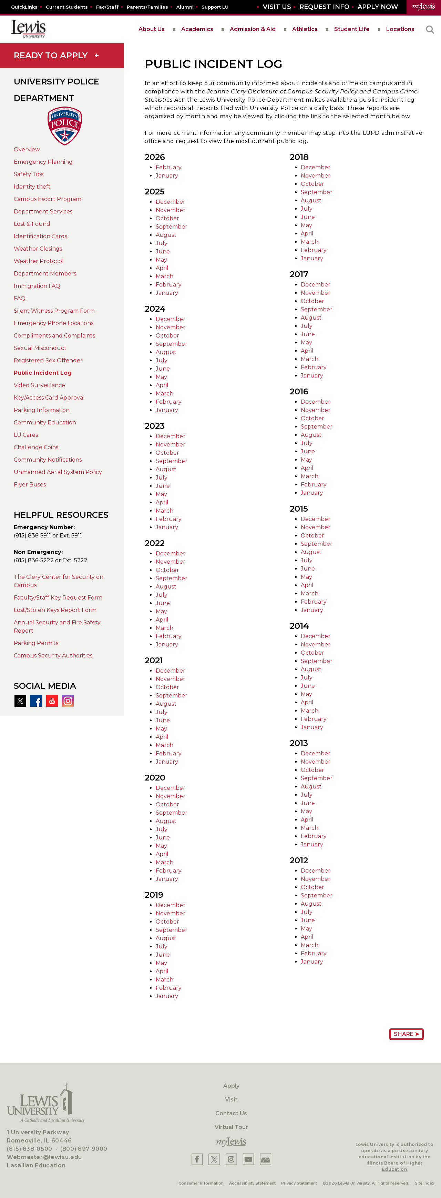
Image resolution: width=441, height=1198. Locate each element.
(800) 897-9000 (83, 1149)
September (171, 226)
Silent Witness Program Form (54, 311)
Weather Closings (38, 248)
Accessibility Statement (252, 1183)
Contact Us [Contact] (231, 1113)
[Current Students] (67, 6)
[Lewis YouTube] (248, 1159)
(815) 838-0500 (29, 1149)
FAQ (19, 298)
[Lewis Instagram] (231, 1159)
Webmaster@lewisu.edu (44, 1157)
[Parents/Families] (147, 6)
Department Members (45, 273)
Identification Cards (40, 236)
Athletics (305, 29)
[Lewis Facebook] (197, 1159)
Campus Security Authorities (53, 655)
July (161, 243)
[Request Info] (324, 7)
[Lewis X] (214, 1159)
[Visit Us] (277, 7)
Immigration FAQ (37, 286)
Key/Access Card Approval (49, 397)
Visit (231, 1099)
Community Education (45, 422)
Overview (27, 149)
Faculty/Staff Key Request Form (58, 597)
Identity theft (32, 186)
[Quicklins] (24, 6)
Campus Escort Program (47, 199)
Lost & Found (32, 224)
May (161, 259)
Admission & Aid (253, 29)
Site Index (424, 1183)
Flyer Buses (30, 484)
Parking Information (42, 410)
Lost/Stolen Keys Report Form (55, 610)
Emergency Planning (43, 162)
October (167, 218)
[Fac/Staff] (107, 6)
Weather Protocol (39, 261)
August (166, 235)
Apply (231, 1086)
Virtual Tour (231, 1127)
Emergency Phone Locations (53, 323)
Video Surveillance (39, 385)
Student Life (352, 29)
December (170, 202)
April (162, 268)
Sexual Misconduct (40, 348)
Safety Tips (28, 174)
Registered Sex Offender (48, 360)
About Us (152, 29)
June (163, 251)
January (167, 175)
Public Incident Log (43, 373)
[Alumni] (185, 6)
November (170, 210)
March (164, 276)
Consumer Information (201, 1183)
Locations (400, 29)
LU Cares (26, 435)
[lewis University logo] (28, 29)
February (169, 167)
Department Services (43, 211)
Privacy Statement (299, 1183)
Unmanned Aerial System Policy (58, 472)
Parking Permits (36, 643)
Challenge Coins (36, 447)
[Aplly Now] (378, 7)
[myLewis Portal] (423, 7)
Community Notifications (48, 459)
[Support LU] (215, 6)
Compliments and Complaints (54, 335)
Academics (197, 29)
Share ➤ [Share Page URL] (406, 1034)
